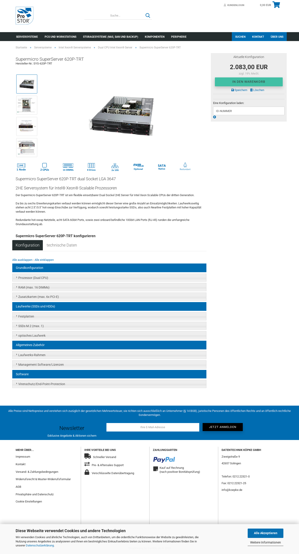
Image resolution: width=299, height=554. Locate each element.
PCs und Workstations (60, 36)
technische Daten (62, 245)
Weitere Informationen (265, 542)
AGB (18, 486)
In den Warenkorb (248, 81)
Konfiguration (27, 245)
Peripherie (179, 36)
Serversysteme (27, 36)
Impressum (23, 456)
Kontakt (258, 36)
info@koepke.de (232, 490)
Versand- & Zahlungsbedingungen (37, 471)
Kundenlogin (234, 5)
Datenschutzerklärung (40, 545)
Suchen (240, 36)
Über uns (277, 36)
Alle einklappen (44, 259)
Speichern (239, 90)
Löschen (257, 90)
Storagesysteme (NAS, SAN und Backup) (110, 36)
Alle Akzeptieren (265, 533)
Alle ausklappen (22, 259)
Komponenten (154, 36)
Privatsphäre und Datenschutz (35, 494)
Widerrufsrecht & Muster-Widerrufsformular (43, 479)
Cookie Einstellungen (29, 501)
